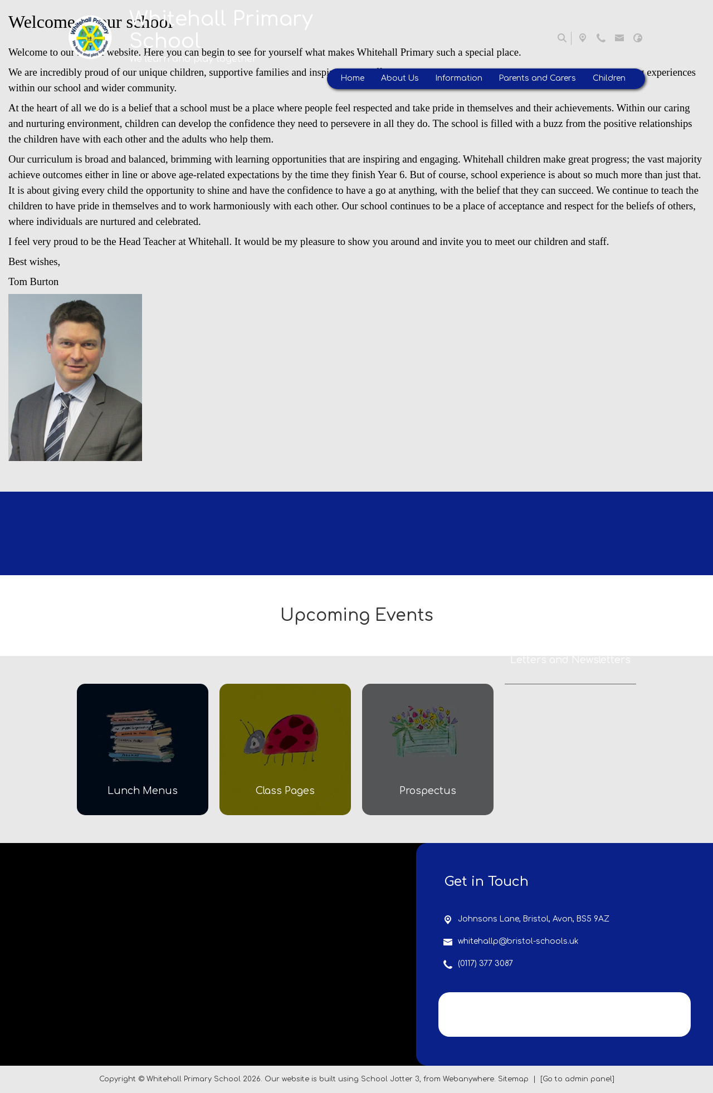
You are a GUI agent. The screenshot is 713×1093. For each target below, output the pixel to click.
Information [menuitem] (459, 78)
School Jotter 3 (390, 1079)
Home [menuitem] (352, 78)
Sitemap (513, 1079)
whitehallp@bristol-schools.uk (518, 941)
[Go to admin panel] (577, 1079)
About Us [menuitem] (400, 78)
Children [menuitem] (609, 78)
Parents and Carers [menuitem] (537, 78)
